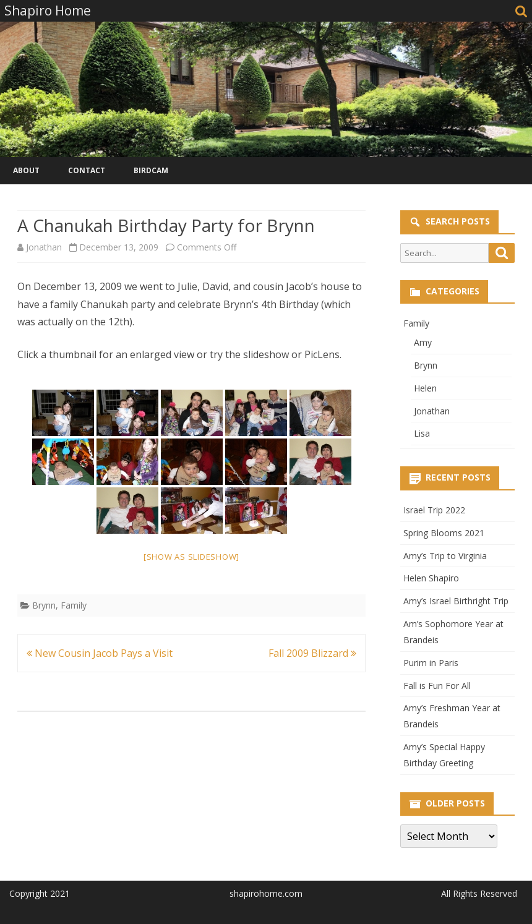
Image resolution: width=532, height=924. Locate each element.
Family (74, 605)
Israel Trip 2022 (434, 510)
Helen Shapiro (431, 578)
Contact (86, 170)
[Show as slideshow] (191, 556)
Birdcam (151, 170)
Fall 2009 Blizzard (312, 653)
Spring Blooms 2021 (443, 533)
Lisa (422, 433)
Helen (425, 388)
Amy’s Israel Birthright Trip (455, 601)
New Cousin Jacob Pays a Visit (100, 653)
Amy (423, 342)
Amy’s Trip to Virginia (445, 556)
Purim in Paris (430, 663)
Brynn (44, 605)
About (26, 170)
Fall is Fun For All (437, 685)
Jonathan (44, 247)
